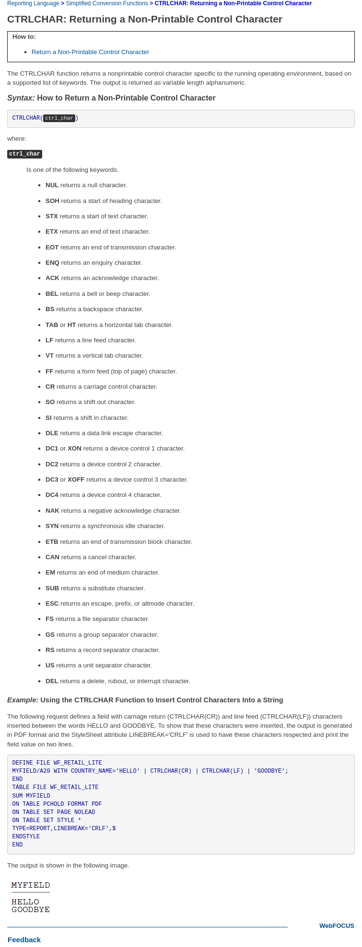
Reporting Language (33, 3)
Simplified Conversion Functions (107, 3)
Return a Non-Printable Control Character (90, 52)
